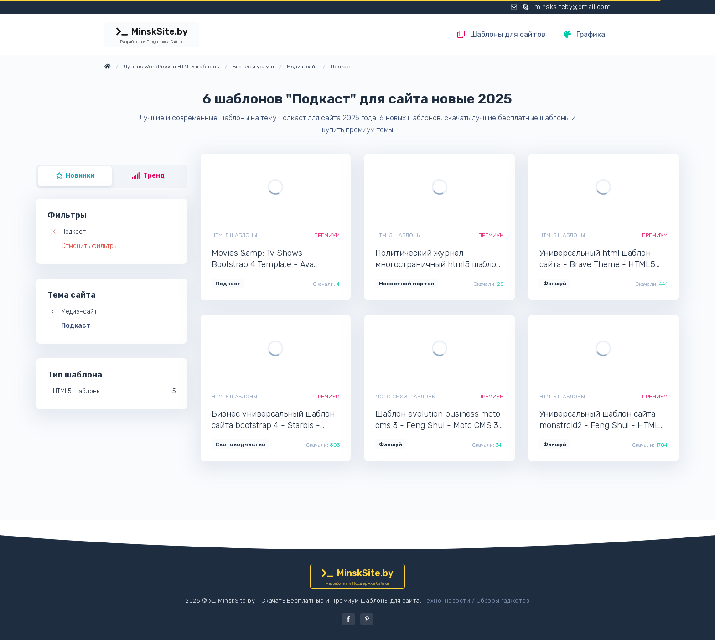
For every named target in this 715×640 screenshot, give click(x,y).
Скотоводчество (240, 444)
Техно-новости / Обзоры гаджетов (476, 600)
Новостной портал (406, 283)
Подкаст (73, 232)
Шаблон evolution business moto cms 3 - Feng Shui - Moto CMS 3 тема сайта (437, 420)
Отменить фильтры (89, 246)
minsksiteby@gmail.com (572, 7)
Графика (584, 34)
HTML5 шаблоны (234, 235)
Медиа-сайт (79, 311)
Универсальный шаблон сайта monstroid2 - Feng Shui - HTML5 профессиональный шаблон (601, 420)
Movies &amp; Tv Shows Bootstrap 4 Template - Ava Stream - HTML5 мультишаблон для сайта (272, 259)
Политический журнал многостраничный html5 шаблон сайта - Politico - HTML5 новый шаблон (438, 259)
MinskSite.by (152, 35)
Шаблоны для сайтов (501, 34)
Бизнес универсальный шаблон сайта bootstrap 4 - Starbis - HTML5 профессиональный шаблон (273, 420)
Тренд (148, 176)
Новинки (75, 176)
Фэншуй (554, 283)
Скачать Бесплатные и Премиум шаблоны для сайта (340, 600)
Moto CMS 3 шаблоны (405, 396)
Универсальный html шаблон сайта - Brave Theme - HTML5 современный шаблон (597, 259)
